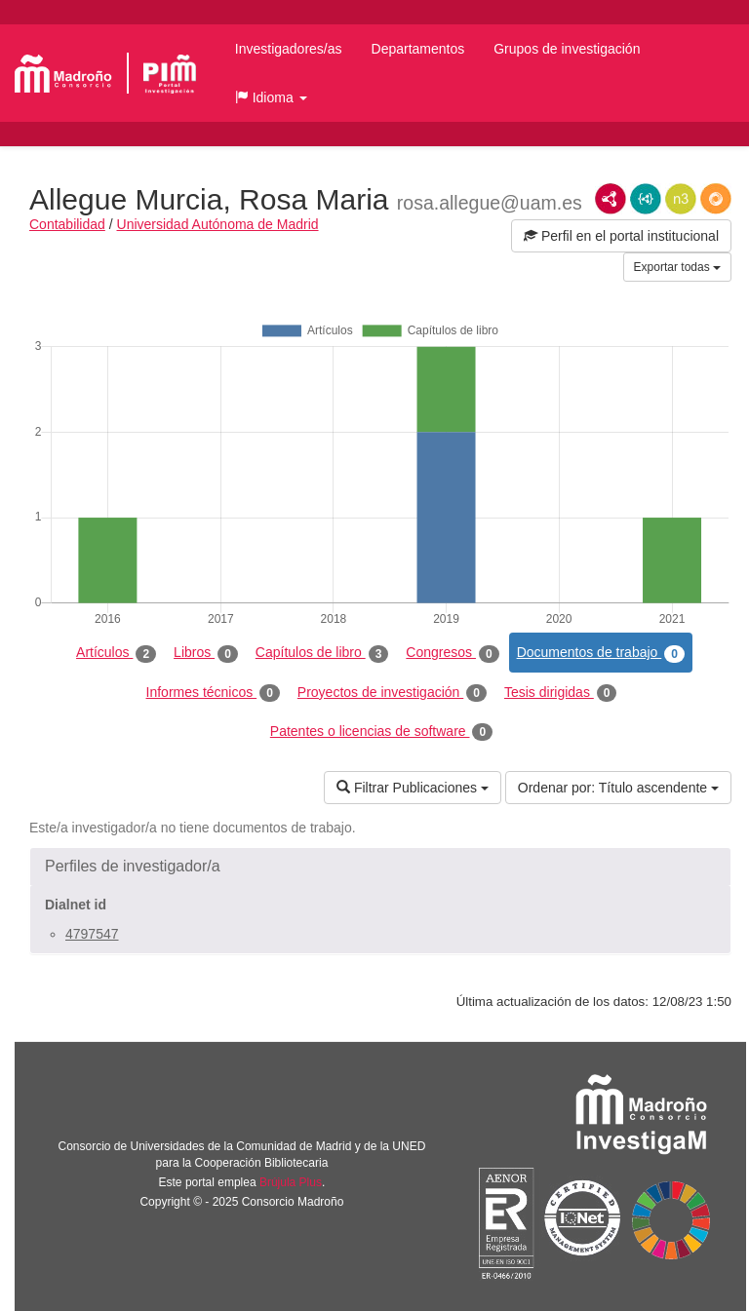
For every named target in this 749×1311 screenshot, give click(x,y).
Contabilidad (67, 224)
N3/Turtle (680, 198)
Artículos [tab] (116, 653)
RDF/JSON (715, 198)
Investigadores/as (288, 49)
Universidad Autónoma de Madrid (218, 224)
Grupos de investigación (566, 49)
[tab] (380, 866)
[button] (271, 97)
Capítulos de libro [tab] (322, 653)
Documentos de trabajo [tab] (601, 653)
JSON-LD (645, 198)
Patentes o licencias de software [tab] (381, 732)
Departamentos (418, 49)
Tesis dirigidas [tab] (560, 693)
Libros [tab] (206, 653)
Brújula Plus (290, 1182)
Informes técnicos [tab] (213, 693)
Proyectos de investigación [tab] (392, 693)
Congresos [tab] (452, 653)
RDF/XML (610, 198)
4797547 (92, 934)
